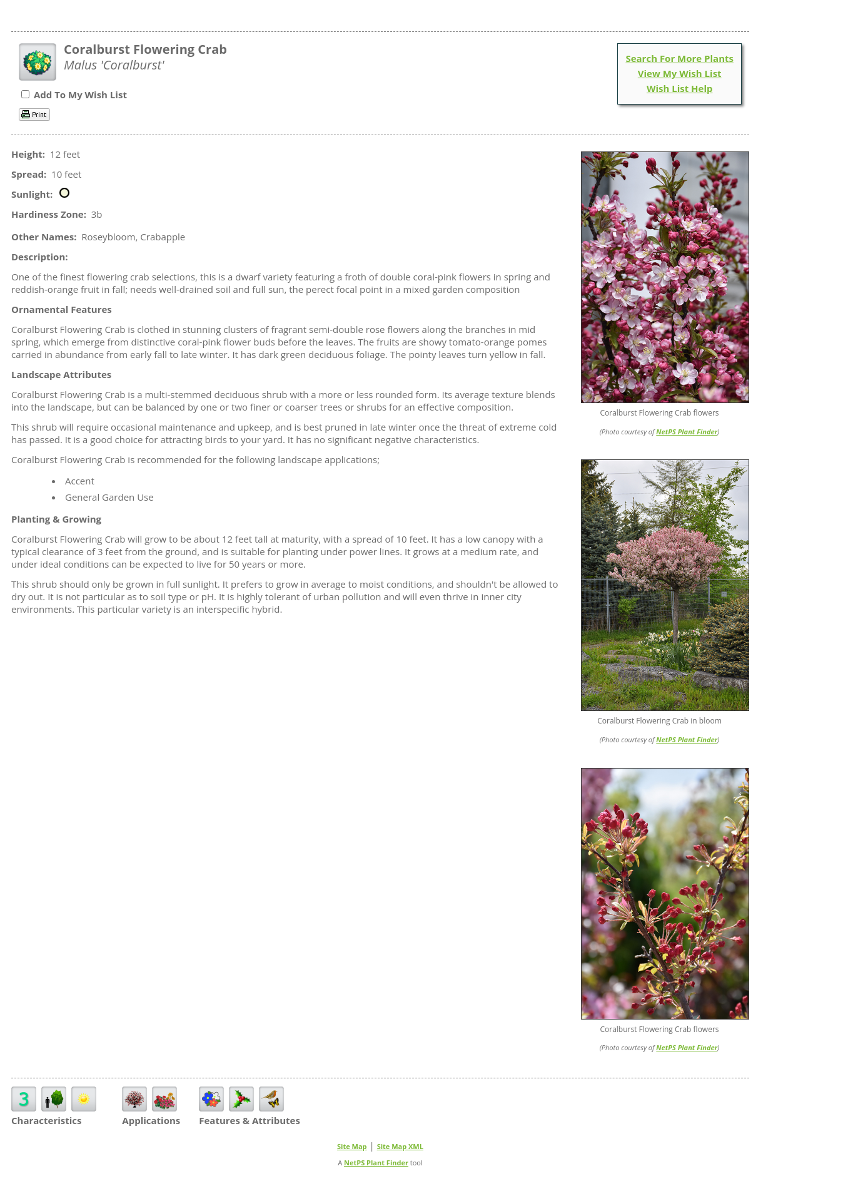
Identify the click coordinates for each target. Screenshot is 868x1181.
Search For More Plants (679, 58)
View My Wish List (680, 73)
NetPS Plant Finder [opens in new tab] (376, 1162)
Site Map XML (400, 1146)
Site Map (352, 1146)
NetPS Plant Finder (686, 431)
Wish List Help (680, 88)
